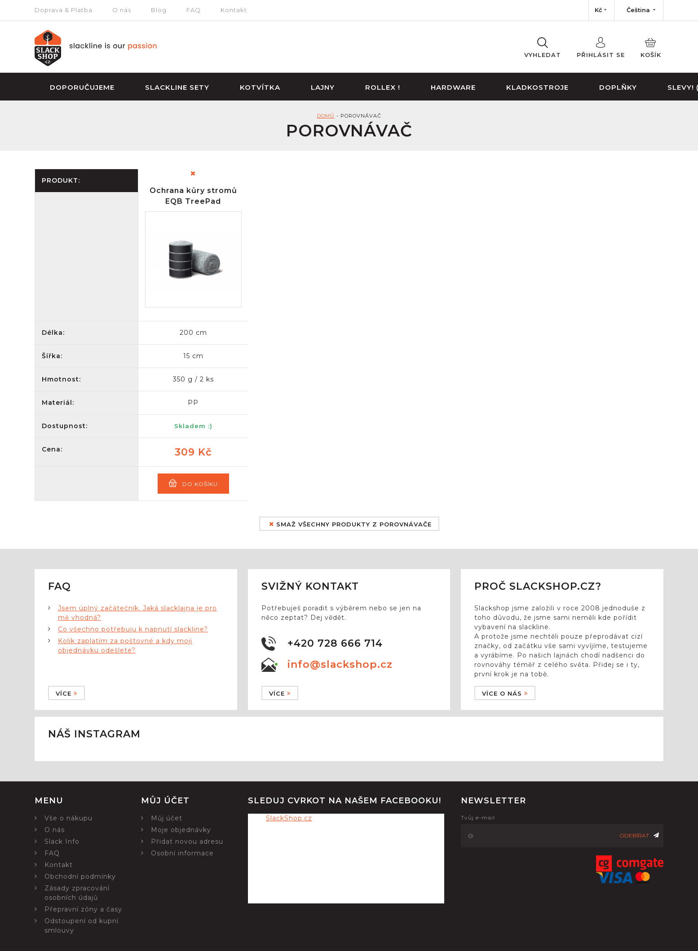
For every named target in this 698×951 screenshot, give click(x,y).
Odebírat (639, 835)
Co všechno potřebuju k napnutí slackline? (133, 629)
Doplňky (618, 87)
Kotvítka (260, 87)
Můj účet (166, 818)
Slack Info (62, 841)
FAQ (193, 9)
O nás (121, 9)
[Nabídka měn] (601, 10)
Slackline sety (177, 87)
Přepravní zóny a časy (83, 909)
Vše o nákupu (68, 818)
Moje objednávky (181, 830)
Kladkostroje (537, 87)
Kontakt (234, 9)
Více (66, 693)
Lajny (323, 87)
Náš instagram (94, 734)
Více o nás (505, 693)
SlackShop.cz (289, 818)
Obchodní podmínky (80, 876)
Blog (159, 9)
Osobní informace (182, 853)
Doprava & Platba (64, 9)
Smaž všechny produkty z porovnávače (350, 524)
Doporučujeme (82, 87)
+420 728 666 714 (335, 643)
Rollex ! (382, 87)
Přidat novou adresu (187, 841)
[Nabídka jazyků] (638, 10)
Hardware (453, 87)
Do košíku (193, 483)
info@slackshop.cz (340, 664)
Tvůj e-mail (478, 817)
